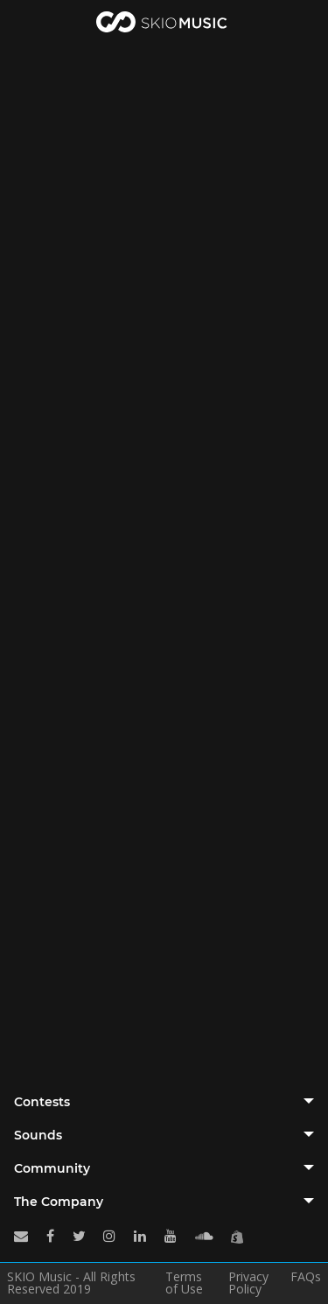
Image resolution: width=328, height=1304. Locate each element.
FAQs (305, 1278)
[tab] (164, 1101)
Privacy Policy (248, 1283)
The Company (58, 1201)
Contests (42, 1102)
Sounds (38, 1135)
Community (52, 1168)
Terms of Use (184, 1283)
